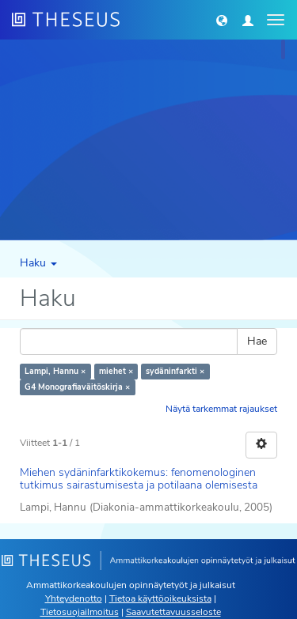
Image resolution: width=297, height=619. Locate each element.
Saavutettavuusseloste (173, 612)
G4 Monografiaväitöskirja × (77, 387)
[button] (221, 19)
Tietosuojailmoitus (79, 612)
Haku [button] (38, 262)
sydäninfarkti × (175, 371)
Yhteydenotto (73, 598)
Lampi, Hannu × (55, 371)
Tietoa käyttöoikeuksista (160, 598)
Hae (257, 341)
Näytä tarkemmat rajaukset (221, 408)
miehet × (116, 371)
